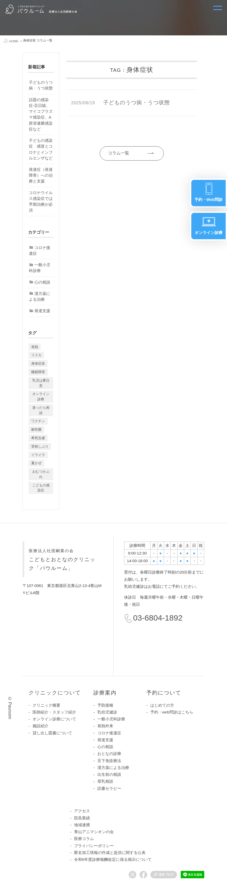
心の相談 (42, 282)
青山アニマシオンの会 (94, 832)
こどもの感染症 (40, 487)
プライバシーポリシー (94, 846)
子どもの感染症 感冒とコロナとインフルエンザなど (41, 149)
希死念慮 (38, 438)
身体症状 (38, 363)
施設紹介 (40, 726)
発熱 (34, 347)
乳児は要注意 (40, 383)
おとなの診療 (109, 754)
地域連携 (82, 825)
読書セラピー (109, 788)
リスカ (36, 355)
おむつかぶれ (40, 474)
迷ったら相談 (40, 410)
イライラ (38, 455)
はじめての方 (162, 705)
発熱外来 (105, 726)
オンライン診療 (40, 396)
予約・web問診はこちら (171, 712)
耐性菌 (36, 429)
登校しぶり (39, 446)
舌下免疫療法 (109, 761)
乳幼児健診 (107, 712)
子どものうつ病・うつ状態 (41, 85)
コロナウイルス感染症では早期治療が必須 (41, 202)
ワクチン (38, 421)
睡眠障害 (38, 372)
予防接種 (105, 705)
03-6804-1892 (158, 617)
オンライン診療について (54, 719)
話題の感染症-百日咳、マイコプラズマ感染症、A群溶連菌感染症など (41, 114)
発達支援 (42, 311)
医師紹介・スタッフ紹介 (54, 712)
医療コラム (84, 839)
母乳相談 (105, 781)
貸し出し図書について (52, 733)
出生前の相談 (109, 774)
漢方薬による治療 (39, 297)
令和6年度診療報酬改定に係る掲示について (113, 859)
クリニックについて (55, 693)
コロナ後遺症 (39, 251)
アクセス (82, 811)
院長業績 (82, 818)
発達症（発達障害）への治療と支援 (41, 175)
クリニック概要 (46, 705)
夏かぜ (36, 463)
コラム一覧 (118, 153)
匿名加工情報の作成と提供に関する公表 (110, 853)
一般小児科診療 (39, 268)
